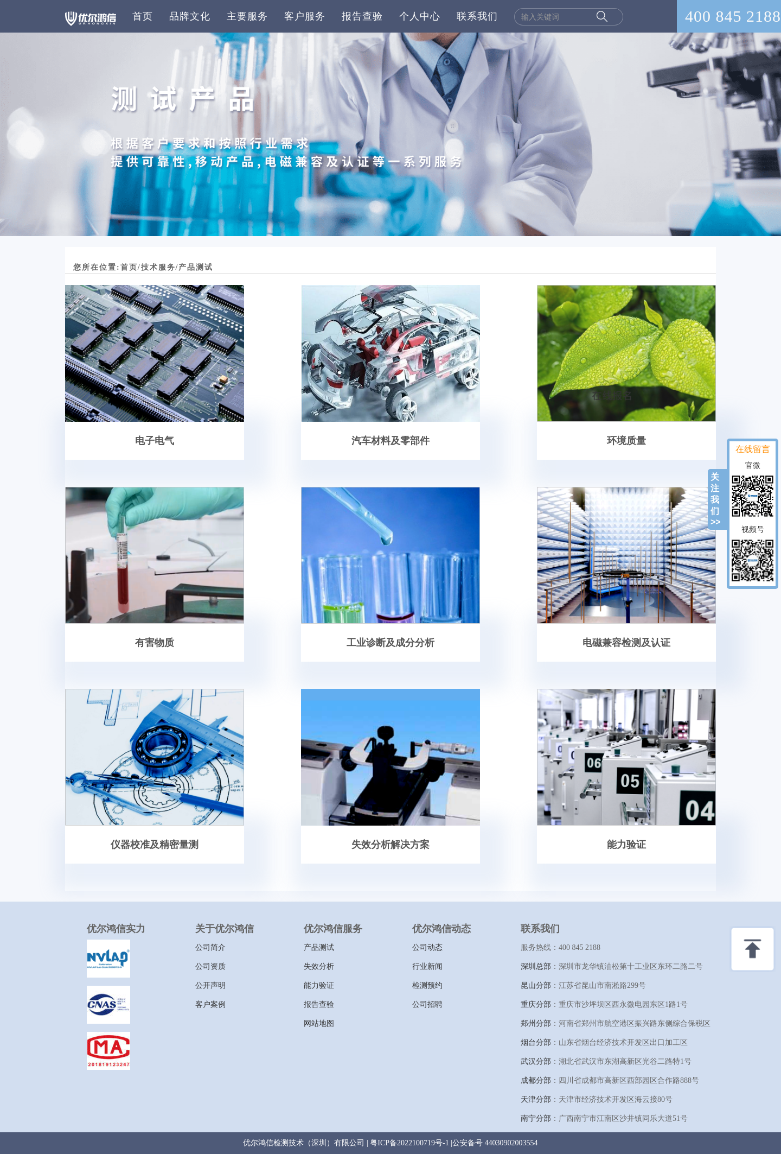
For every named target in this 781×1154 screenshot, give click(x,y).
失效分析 (319, 966)
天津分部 (536, 1099)
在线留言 (752, 449)
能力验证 (319, 985)
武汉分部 (536, 1061)
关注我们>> (715, 499)
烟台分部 (536, 1042)
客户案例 (210, 1004)
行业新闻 (427, 966)
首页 (142, 16)
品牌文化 (189, 16)
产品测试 (319, 947)
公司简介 (210, 947)
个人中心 (419, 16)
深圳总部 (536, 966)
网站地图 (319, 1023)
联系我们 (477, 16)
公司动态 (427, 947)
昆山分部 (536, 985)
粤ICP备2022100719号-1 (409, 1143)
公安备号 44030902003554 (495, 1143)
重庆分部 (536, 1004)
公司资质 (210, 966)
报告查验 (362, 16)
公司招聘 (427, 1004)
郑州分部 (536, 1023)
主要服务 (247, 16)
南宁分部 (536, 1118)
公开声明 (210, 985)
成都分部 (536, 1080)
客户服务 (304, 16)
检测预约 (427, 985)
